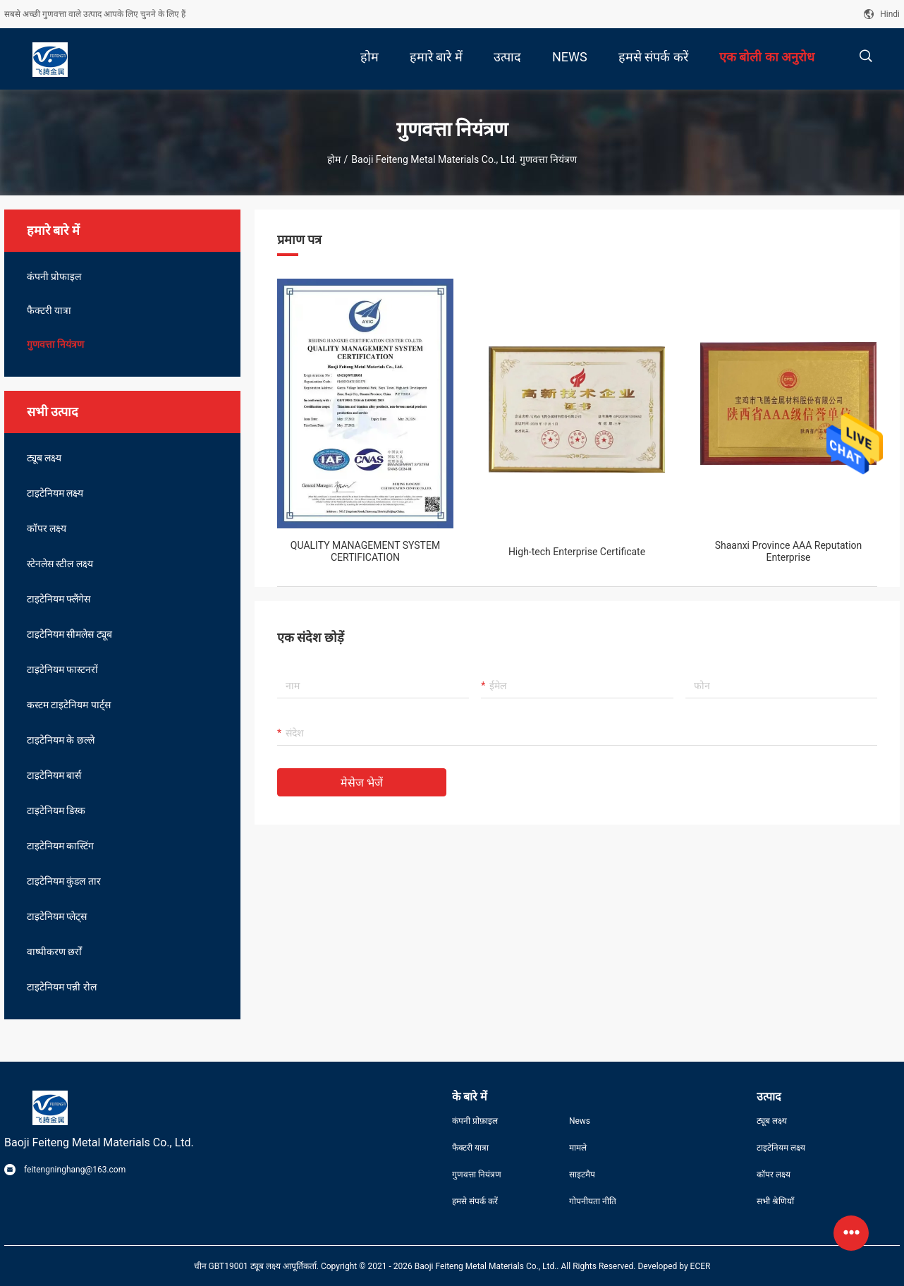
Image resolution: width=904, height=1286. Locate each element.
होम (334, 159)
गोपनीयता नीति (592, 1201)
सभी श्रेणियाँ (775, 1201)
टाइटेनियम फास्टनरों (62, 669)
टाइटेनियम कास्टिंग (60, 845)
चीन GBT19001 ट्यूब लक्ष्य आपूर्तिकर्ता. (257, 1266)
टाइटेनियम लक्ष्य (55, 493)
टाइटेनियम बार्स (54, 775)
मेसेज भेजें (362, 782)
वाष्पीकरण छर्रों (54, 951)
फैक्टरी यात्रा (49, 310)
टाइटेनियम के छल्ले (60, 740)
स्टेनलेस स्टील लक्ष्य (60, 563)
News (579, 1121)
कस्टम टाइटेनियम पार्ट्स (69, 704)
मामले (578, 1148)
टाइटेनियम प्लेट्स (57, 916)
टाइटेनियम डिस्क (56, 810)
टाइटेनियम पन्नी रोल (62, 987)
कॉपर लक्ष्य (46, 528)
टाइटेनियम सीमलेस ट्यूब (69, 634)
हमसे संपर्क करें (475, 1201)
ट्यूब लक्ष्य (44, 457)
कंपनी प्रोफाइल (54, 276)
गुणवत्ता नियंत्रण (55, 344)
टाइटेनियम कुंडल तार (64, 881)
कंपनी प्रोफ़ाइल (475, 1121)
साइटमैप (582, 1174)
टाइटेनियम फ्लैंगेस (58, 599)
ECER (700, 1266)
